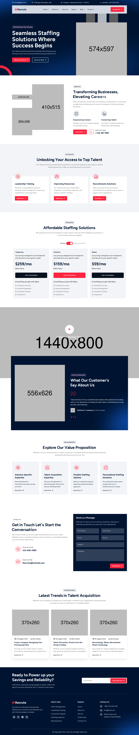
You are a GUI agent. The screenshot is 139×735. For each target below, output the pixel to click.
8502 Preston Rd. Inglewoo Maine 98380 (112, 715)
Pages (74, 9)
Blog (82, 9)
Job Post (55, 9)
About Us (81, 710)
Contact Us (118, 9)
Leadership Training (58, 710)
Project (91, 9)
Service (65, 9)
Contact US (82, 721)
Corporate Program (58, 714)
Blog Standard (56, 721)
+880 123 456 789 (110, 706)
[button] (71, 417)
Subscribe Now (118, 681)
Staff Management (58, 707)
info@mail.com (109, 710)
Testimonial (82, 717)
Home (45, 9)
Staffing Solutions (57, 717)
